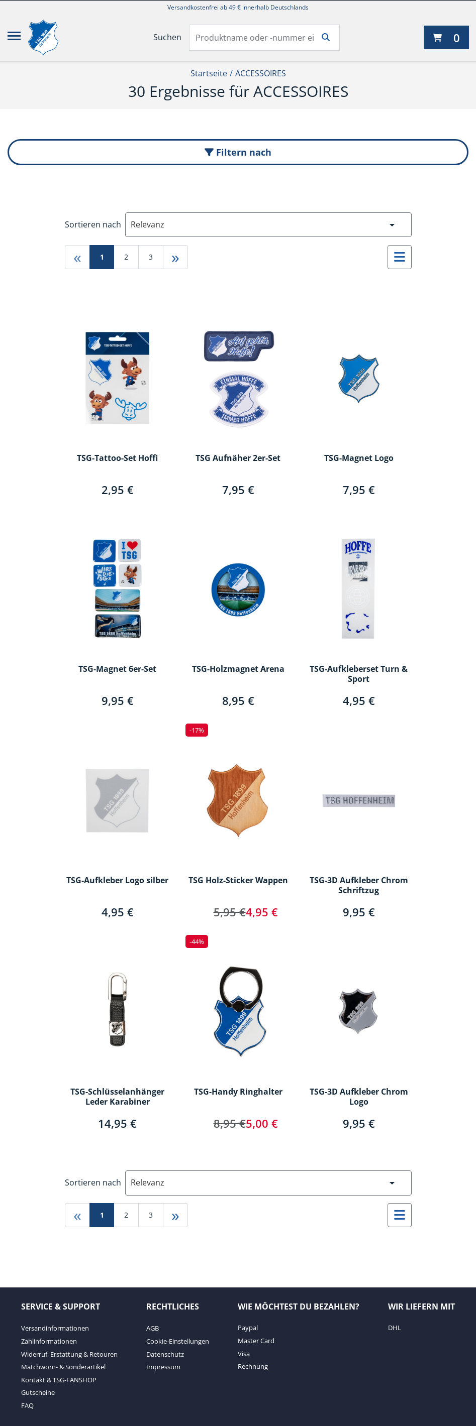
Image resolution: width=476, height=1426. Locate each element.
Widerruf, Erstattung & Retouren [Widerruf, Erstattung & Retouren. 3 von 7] (69, 1354)
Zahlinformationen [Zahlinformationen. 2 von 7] (49, 1341)
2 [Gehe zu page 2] (126, 257)
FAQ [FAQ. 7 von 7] (27, 1405)
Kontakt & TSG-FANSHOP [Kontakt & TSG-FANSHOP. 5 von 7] (59, 1379)
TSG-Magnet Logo (359, 458)
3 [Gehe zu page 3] (151, 257)
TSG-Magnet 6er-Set (117, 669)
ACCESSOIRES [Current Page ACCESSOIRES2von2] (260, 73)
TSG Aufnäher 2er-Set (238, 458)
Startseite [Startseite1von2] (209, 73)
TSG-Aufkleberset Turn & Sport (359, 674)
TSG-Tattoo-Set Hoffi (117, 458)
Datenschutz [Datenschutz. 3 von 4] (165, 1354)
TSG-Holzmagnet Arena (238, 669)
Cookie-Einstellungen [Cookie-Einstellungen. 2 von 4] (177, 1341)
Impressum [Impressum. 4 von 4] (163, 1366)
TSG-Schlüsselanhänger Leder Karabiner (117, 1097)
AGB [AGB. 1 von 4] (152, 1328)
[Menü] (14, 37)
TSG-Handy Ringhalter (238, 1092)
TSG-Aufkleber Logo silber (117, 881)
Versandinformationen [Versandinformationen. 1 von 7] (55, 1328)
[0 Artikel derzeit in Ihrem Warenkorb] (446, 37)
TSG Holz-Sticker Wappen (238, 881)
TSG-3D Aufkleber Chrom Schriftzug (359, 886)
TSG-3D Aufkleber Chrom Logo (359, 1097)
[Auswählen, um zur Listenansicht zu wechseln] (400, 257)
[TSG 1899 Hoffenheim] (50, 38)
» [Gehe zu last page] (175, 257)
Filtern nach (238, 152)
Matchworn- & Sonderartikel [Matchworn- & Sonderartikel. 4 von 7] (63, 1366)
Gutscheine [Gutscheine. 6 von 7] (38, 1392)
